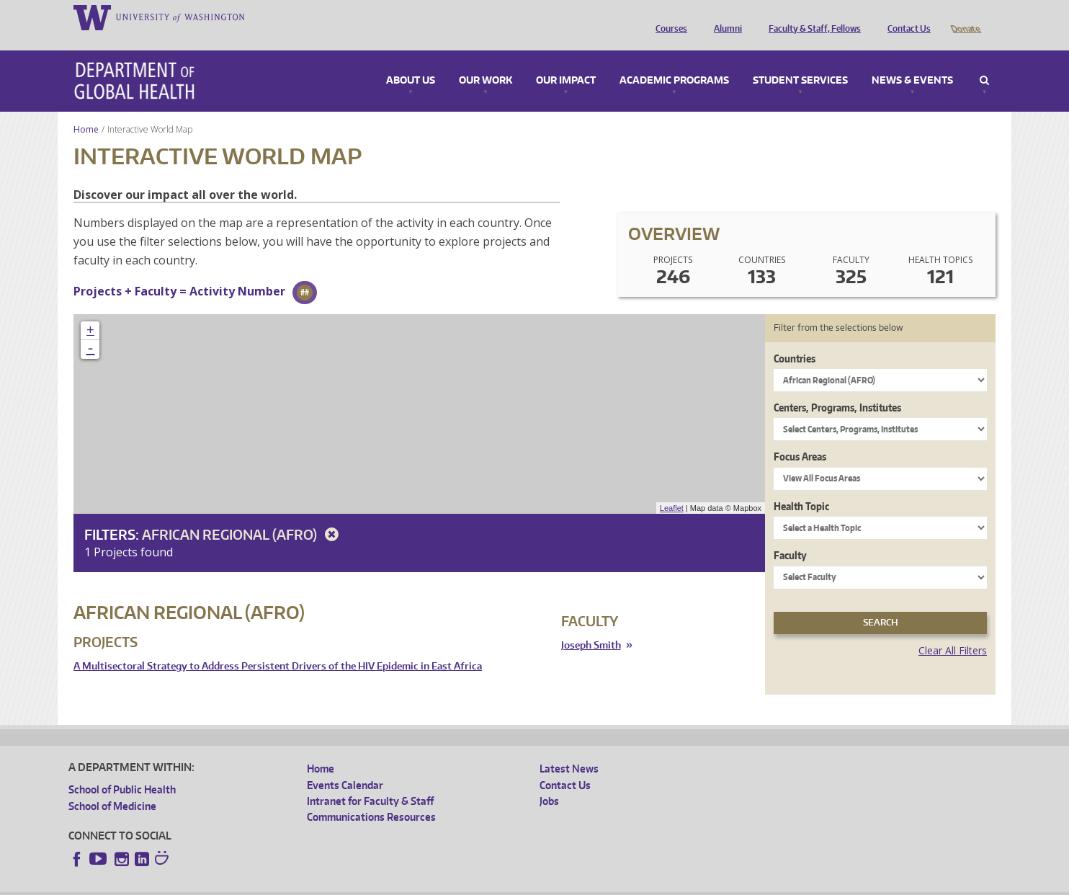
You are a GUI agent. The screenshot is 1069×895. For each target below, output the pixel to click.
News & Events (912, 60)
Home (86, 109)
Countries (794, 338)
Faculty (790, 535)
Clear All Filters (952, 630)
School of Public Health (122, 769)
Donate (965, 16)
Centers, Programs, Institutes (837, 387)
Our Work (485, 60)
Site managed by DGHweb (403, 883)
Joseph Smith (591, 625)
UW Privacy (259, 883)
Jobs (549, 781)
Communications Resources (371, 797)
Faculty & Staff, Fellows (811, 16)
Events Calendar (345, 765)
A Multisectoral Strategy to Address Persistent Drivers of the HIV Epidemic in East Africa (277, 646)
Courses (668, 16)
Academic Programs (674, 60)
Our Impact (566, 60)
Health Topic (801, 486)
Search (984, 60)
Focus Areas (800, 436)
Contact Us (905, 16)
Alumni (724, 16)
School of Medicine (112, 786)
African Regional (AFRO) (243, 514)
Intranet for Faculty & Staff (370, 781)
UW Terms (318, 883)
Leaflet (672, 488)
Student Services (800, 60)
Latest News (569, 748)
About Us (410, 60)
